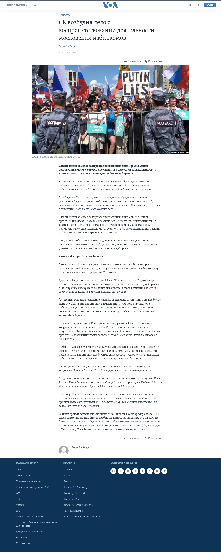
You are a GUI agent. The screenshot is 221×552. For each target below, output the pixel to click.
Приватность (23, 543)
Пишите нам (23, 475)
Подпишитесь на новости (30, 517)
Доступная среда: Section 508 (32, 532)
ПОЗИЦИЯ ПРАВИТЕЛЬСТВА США (81, 517)
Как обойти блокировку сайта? (32, 487)
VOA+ (19, 493)
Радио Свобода (67, 46)
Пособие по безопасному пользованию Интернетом (37, 524)
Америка (68, 470)
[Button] (132, 61)
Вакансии (21, 537)
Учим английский (73, 511)
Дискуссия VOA (71, 499)
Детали (67, 481)
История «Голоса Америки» (78, 505)
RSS (18, 511)
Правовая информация (28, 481)
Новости (65, 15)
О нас (19, 470)
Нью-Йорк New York (74, 493)
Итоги (66, 475)
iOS (18, 499)
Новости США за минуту (76, 487)
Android (20, 505)
